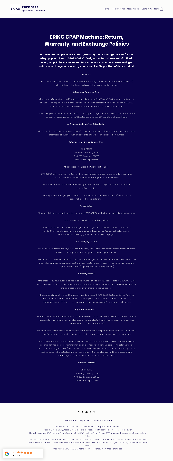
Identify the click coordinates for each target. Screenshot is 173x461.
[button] (161, 9)
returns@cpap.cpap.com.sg (86, 131)
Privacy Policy (106, 420)
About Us (95, 420)
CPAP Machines (70, 420)
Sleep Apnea (84, 420)
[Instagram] (94, 412)
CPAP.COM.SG (76, 58)
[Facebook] (90, 412)
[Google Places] (79, 412)
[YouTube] (86, 412)
